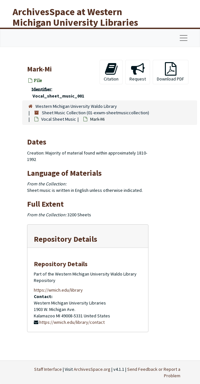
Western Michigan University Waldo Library (76, 106)
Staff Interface (48, 369)
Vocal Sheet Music (58, 119)
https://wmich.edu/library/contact (72, 322)
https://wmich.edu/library (58, 290)
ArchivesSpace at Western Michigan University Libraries (75, 16)
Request (137, 72)
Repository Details (65, 239)
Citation (111, 72)
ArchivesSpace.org (92, 369)
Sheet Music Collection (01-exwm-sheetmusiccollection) (95, 113)
